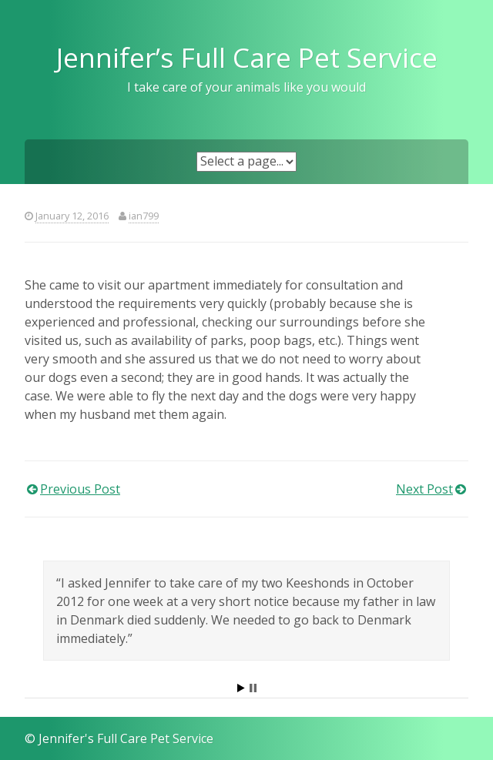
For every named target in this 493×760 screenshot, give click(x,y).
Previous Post (80, 488)
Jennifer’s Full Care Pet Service (247, 57)
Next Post (424, 488)
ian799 (144, 216)
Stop (253, 688)
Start (241, 688)
